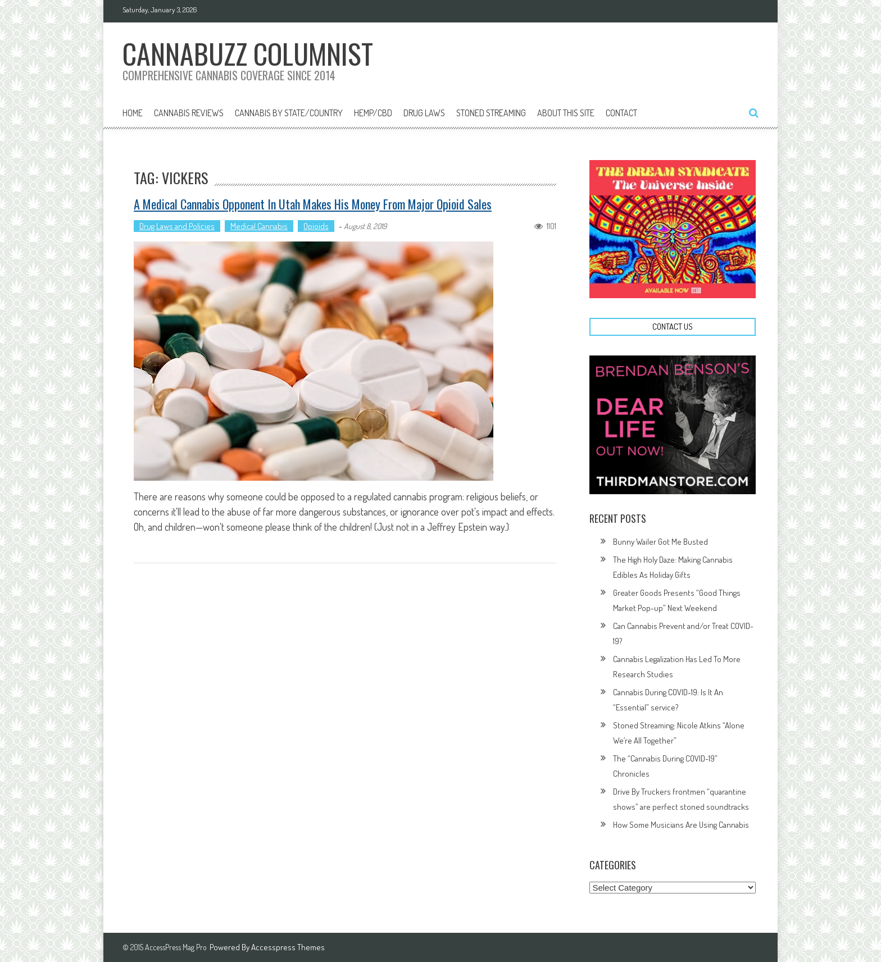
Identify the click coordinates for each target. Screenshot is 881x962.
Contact (621, 112)
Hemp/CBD (373, 112)
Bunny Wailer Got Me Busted (660, 541)
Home (132, 112)
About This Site (565, 112)
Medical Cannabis (259, 226)
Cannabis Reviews (189, 112)
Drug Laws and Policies (177, 226)
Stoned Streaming (491, 112)
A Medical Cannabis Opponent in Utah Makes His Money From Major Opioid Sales (313, 204)
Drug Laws (424, 112)
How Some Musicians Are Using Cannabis (681, 824)
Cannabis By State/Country (289, 112)
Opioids (316, 226)
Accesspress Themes (288, 947)
